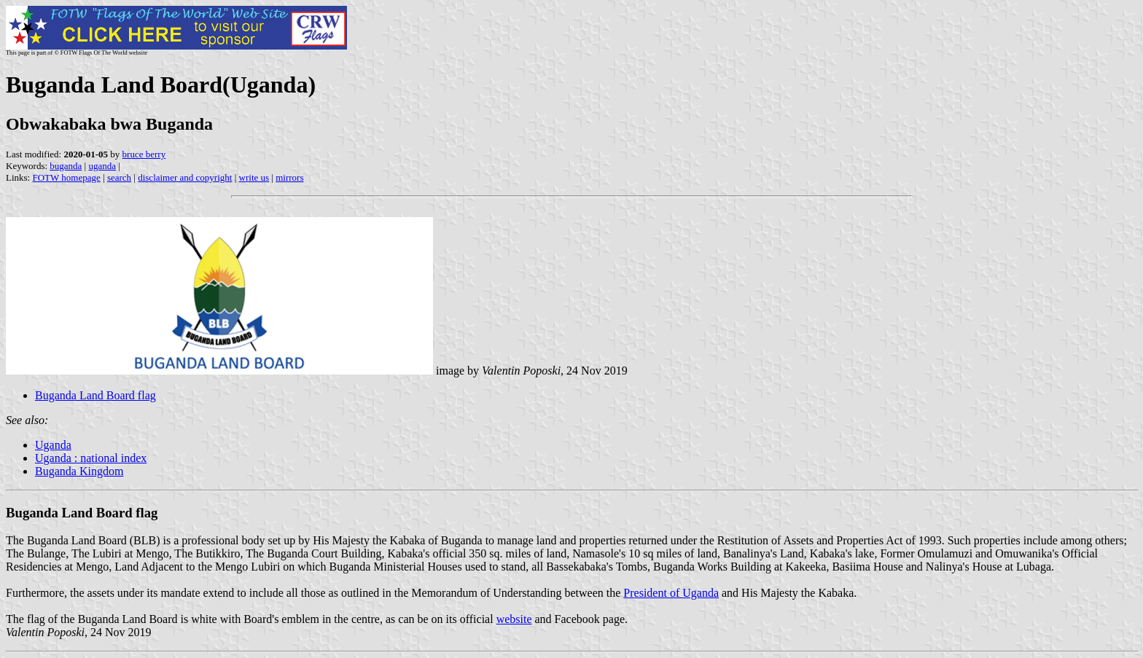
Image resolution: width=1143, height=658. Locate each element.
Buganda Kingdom (79, 471)
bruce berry (144, 154)
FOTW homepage (66, 177)
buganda (66, 165)
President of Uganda (671, 593)
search (119, 177)
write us (254, 177)
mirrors (289, 177)
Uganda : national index (91, 458)
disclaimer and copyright (185, 177)
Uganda (53, 445)
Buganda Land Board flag (95, 395)
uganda (102, 165)
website (514, 619)
